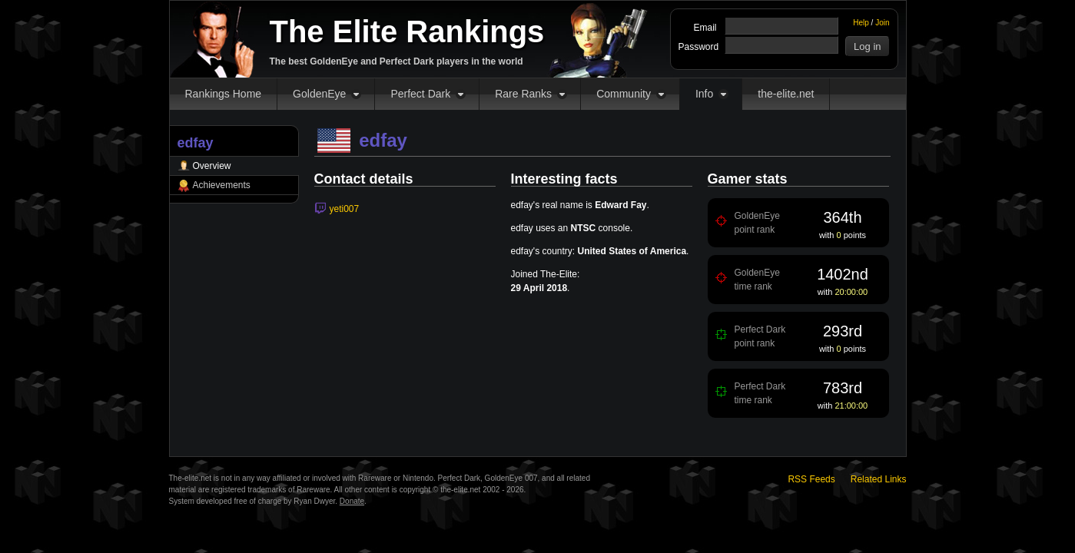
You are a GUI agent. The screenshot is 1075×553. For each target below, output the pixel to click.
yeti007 (345, 209)
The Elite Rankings (407, 31)
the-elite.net (786, 94)
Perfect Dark (420, 94)
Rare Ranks (523, 94)
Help (861, 22)
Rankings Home (223, 94)
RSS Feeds (811, 479)
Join (882, 22)
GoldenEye (319, 94)
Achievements (222, 185)
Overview (212, 166)
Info (704, 94)
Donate (352, 501)
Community (623, 94)
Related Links (879, 479)
